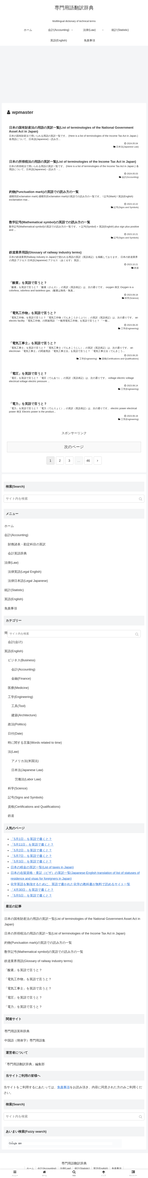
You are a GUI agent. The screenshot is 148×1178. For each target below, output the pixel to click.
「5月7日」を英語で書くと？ (31, 856)
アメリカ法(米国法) (25, 761)
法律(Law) (11, 562)
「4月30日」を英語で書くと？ (32, 890)
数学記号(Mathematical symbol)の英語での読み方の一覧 (43, 952)
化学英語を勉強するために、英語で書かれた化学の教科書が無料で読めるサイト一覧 (70, 884)
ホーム (9, 526)
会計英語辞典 (17, 553)
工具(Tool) (18, 706)
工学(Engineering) (20, 697)
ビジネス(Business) (21, 660)
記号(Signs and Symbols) (25, 797)
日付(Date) (15, 733)
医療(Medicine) (18, 688)
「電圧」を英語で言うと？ (23, 997)
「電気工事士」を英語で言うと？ (28, 988)
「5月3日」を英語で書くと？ (31, 861)
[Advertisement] (74, 74)
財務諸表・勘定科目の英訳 (27, 544)
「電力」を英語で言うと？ (23, 1006)
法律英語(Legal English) (24, 571)
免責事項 (10, 608)
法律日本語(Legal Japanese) (28, 581)
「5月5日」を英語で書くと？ (31, 895)
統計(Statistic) (14, 590)
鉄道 (11, 816)
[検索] (60, 1143)
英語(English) (13, 599)
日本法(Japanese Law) (27, 770)
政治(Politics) (17, 724)
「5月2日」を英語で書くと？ (31, 850)
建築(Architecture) (24, 715)
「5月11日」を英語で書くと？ (32, 844)
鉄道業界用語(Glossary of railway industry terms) (38, 961)
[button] (141, 499)
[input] (74, 499)
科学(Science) (17, 788)
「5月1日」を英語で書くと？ (31, 839)
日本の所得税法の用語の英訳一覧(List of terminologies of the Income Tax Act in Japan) (64, 933)
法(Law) (13, 751)
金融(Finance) (21, 678)
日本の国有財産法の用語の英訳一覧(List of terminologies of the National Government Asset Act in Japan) (72, 921)
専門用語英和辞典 (17, 1031)
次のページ (74, 447)
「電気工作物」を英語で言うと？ (28, 979)
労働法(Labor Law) (28, 779)
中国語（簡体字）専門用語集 (24, 1040)
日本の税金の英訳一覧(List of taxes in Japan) (42, 867)
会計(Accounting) (16, 535)
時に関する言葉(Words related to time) (35, 742)
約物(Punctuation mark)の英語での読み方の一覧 (38, 942)
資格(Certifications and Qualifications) (34, 806)
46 (88, 460)
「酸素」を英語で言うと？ (23, 970)
